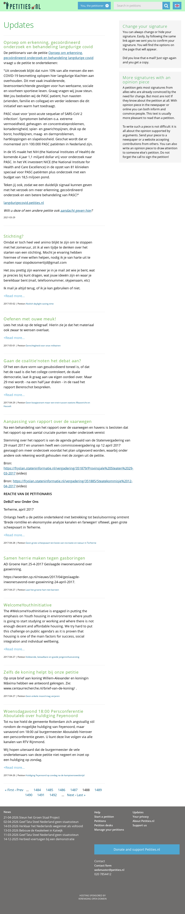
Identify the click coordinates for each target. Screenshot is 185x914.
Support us (140, 825)
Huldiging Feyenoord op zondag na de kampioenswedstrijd (55, 775)
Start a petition (104, 816)
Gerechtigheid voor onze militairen (43, 345)
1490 (28, 795)
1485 (49, 790)
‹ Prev (19, 790)
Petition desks (103, 825)
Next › (71, 795)
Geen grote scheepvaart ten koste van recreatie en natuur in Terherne (61, 542)
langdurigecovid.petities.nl (24, 203)
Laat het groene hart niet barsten (42, 589)
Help (97, 812)
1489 (98, 790)
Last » (81, 795)
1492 (53, 795)
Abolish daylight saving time (40, 303)
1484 (37, 790)
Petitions (100, 821)
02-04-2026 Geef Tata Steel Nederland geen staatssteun (41, 822)
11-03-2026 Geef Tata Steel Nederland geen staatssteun (41, 835)
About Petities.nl (143, 821)
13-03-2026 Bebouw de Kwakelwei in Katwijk (33, 830)
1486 (61, 790)
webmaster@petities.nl (109, 870)
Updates (138, 812)
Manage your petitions (109, 829)
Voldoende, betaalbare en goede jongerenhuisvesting (52, 656)
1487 (74, 790)
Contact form (102, 865)
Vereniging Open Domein (92, 898)
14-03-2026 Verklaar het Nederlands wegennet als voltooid (43, 826)
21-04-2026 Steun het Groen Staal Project (32, 817)
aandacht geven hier (75, 210)
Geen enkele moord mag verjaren (43, 696)
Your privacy (141, 816)
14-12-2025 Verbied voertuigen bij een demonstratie (39, 839)
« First (9, 790)
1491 (40, 795)
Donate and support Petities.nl (137, 849)
